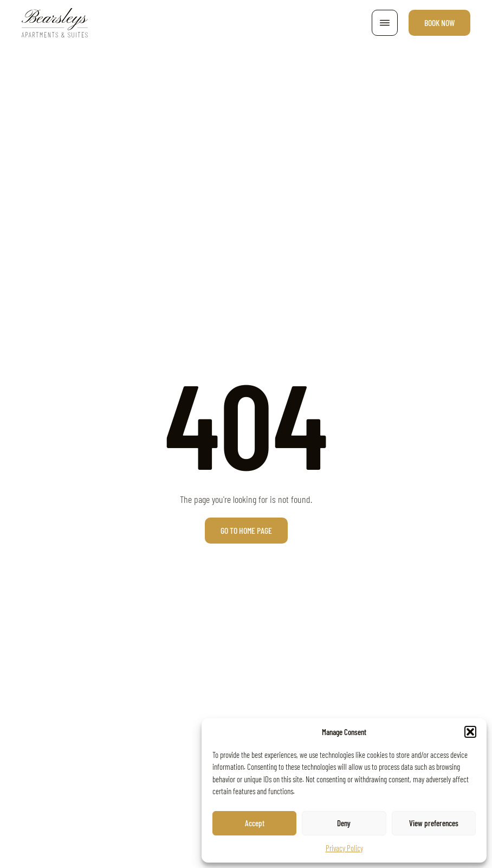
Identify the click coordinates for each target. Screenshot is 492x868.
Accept (254, 823)
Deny (344, 823)
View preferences (433, 823)
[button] (470, 731)
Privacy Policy (344, 848)
